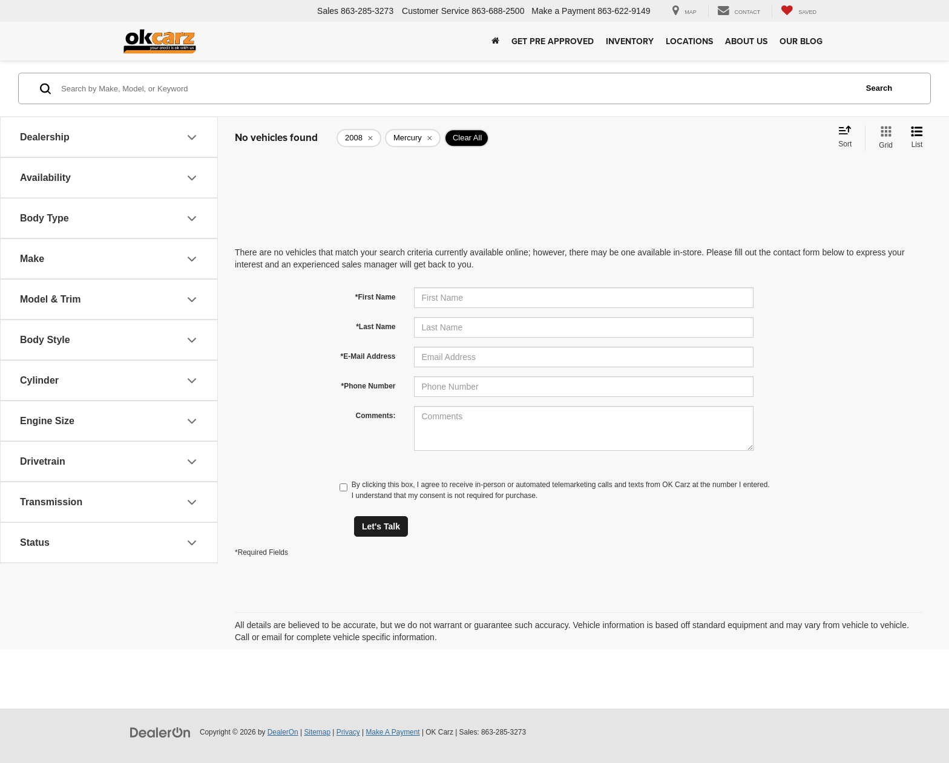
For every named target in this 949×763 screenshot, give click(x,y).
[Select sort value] (848, 137)
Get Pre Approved (552, 41)
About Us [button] (746, 41)
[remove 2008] (359, 138)
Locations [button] (689, 41)
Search (879, 88)
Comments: (375, 415)
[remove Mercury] (413, 138)
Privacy (348, 732)
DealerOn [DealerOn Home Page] (283, 732)
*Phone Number (368, 386)
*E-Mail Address (368, 356)
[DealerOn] (160, 731)
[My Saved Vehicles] (799, 11)
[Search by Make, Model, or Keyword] (457, 88)
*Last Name (375, 327)
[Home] (495, 41)
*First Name (375, 297)
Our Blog (801, 41)
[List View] (917, 138)
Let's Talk (381, 526)
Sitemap (317, 732)
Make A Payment (392, 732)
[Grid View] (883, 138)
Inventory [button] (630, 41)
